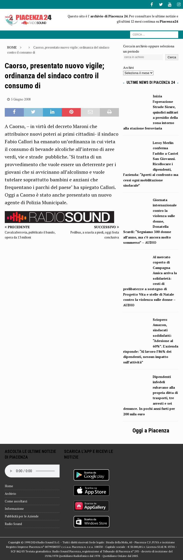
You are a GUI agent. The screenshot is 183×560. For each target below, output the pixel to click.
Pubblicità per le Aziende (22, 516)
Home (9, 485)
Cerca (172, 57)
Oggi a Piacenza (150, 430)
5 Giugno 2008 (21, 99)
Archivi (128, 67)
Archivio (10, 493)
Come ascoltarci (16, 501)
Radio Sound (13, 523)
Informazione (14, 508)
